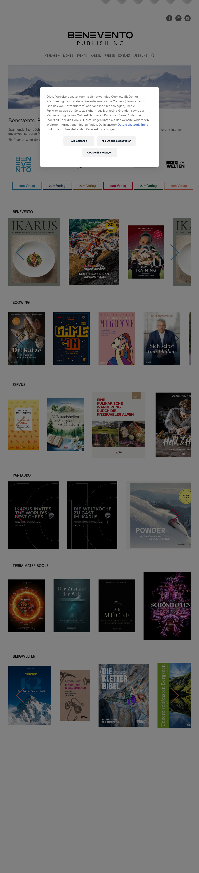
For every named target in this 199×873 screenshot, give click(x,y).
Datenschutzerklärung (133, 124)
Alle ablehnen (79, 140)
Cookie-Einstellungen (99, 152)
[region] (99, 127)
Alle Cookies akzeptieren (116, 140)
